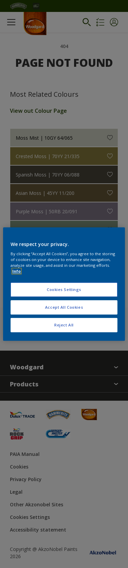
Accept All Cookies (64, 307)
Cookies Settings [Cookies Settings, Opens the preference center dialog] (64, 289)
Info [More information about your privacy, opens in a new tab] (16, 271)
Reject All (64, 324)
